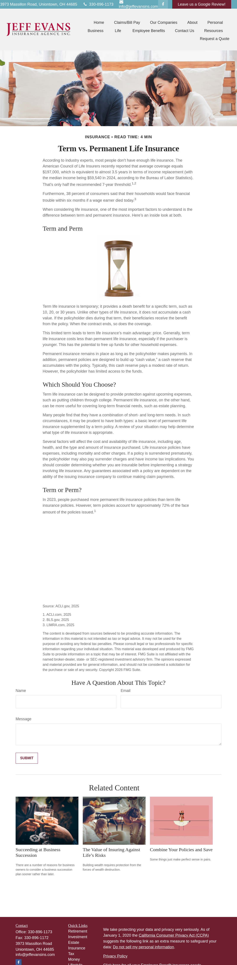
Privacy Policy (115, 956)
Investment (77, 937)
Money (74, 959)
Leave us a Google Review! (202, 4)
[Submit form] (27, 758)
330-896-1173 (98, 4)
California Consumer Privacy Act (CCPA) (174, 935)
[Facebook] (163, 4)
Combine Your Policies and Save (181, 849)
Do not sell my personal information (143, 947)
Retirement (77, 931)
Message (23, 719)
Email (125, 690)
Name (21, 690)
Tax (71, 954)
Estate (73, 942)
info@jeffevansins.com (35, 954)
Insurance (76, 948)
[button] (99, 22)
